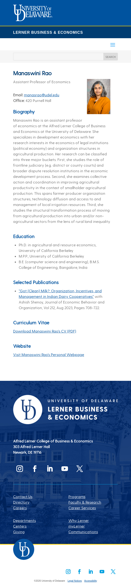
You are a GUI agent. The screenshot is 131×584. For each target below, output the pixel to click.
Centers (19, 526)
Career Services (82, 507)
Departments (24, 520)
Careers (20, 507)
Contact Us (22, 496)
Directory (21, 502)
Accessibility (90, 581)
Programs (76, 496)
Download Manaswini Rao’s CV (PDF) (44, 331)
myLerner (76, 526)
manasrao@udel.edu (41, 95)
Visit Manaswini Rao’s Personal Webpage (48, 354)
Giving (19, 531)
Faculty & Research (84, 502)
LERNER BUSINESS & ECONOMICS (48, 32)
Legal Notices (74, 581)
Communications (83, 531)
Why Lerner (78, 520)
